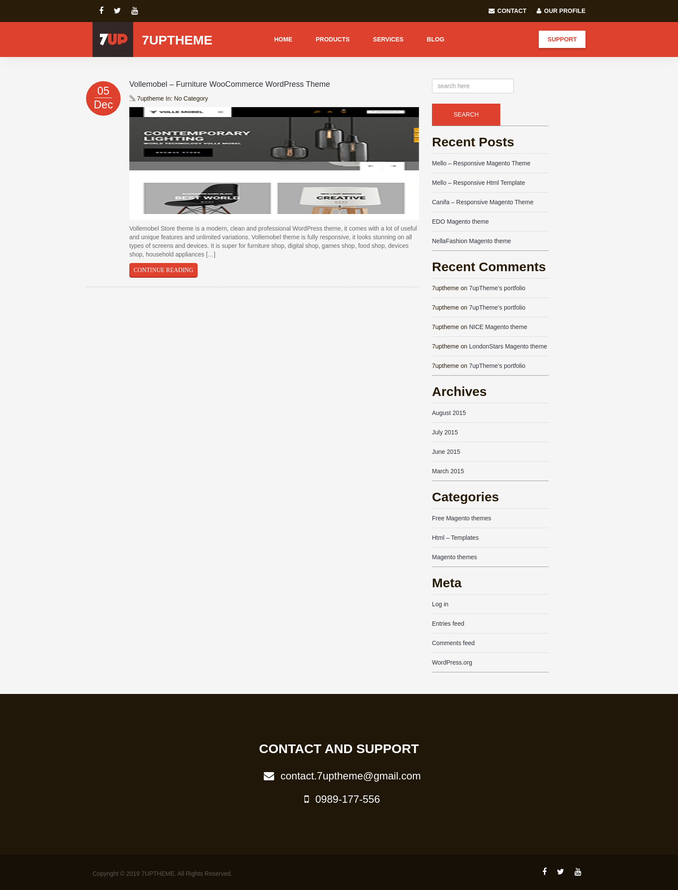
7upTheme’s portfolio (497, 288)
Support (562, 39)
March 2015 (448, 471)
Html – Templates (455, 537)
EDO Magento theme (460, 221)
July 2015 (445, 432)
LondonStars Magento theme (508, 346)
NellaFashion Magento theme (471, 241)
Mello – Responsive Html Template (478, 182)
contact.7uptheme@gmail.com (339, 776)
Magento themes (454, 557)
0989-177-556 (339, 799)
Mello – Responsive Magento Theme (481, 163)
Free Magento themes (461, 518)
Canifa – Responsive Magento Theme (483, 202)
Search (466, 114)
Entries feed (448, 623)
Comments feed (453, 643)
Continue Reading (163, 270)
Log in (440, 604)
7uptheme (177, 40)
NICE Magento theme (498, 326)
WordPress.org (452, 662)
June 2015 (446, 451)
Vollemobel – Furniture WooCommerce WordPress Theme (229, 84)
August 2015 (449, 412)
